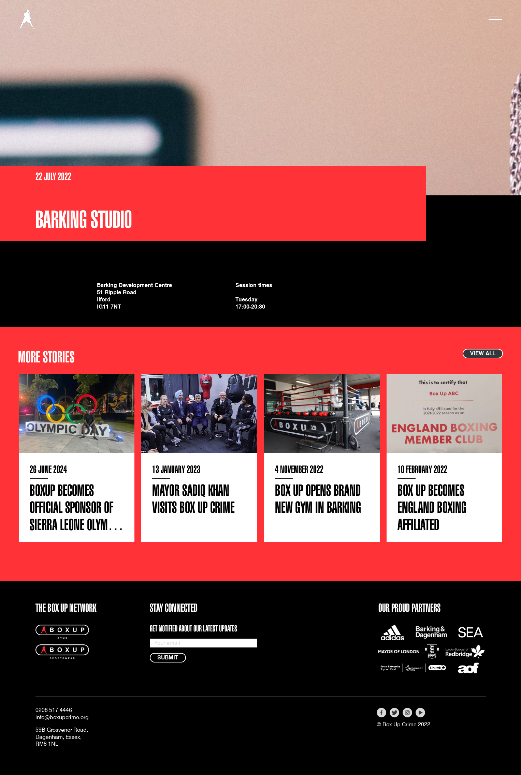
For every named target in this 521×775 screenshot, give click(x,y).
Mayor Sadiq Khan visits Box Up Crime (193, 499)
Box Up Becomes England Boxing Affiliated (431, 508)
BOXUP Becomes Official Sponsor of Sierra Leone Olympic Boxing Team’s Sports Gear (76, 525)
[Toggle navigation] (495, 19)
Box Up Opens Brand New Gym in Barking (318, 499)
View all (482, 353)
